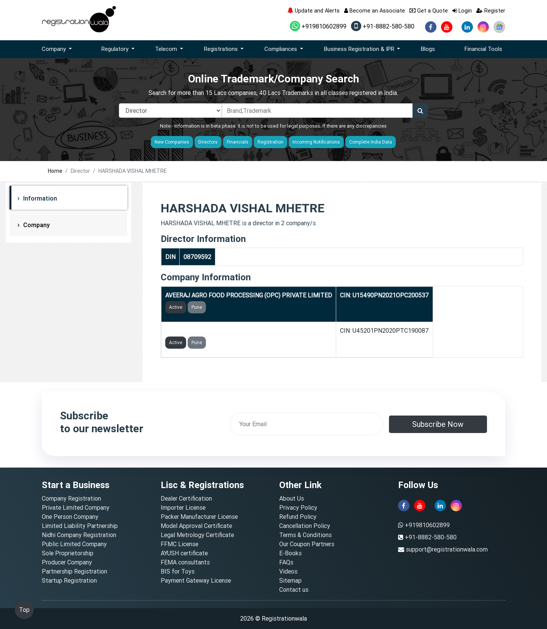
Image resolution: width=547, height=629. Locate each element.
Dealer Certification (186, 498)
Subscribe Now (437, 424)
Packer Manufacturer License (199, 516)
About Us (291, 498)
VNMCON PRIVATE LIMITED (203, 330)
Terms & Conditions (305, 535)
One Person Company (70, 516)
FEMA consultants (185, 562)
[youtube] (446, 27)
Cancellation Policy (304, 525)
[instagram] (483, 27)
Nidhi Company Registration (79, 535)
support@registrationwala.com (447, 549)
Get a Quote (428, 10)
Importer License (183, 507)
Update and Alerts (313, 10)
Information (39, 198)
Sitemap (290, 580)
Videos (288, 571)
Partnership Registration (74, 571)
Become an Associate (374, 10)
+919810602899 (318, 26)
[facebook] (430, 27)
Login (462, 10)
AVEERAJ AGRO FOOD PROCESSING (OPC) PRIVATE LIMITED (248, 295)
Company (36, 225)
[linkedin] (467, 27)
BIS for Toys (177, 571)
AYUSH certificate (184, 553)
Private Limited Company (75, 507)
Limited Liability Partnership (80, 525)
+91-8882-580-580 (382, 26)
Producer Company (67, 562)
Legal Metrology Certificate (197, 535)
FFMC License (179, 544)
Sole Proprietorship (67, 553)
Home (55, 171)
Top (24, 609)
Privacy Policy (298, 507)
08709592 (197, 257)
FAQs (286, 562)
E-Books (290, 553)
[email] (306, 423)
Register (490, 10)
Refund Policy (297, 516)
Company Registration (71, 498)
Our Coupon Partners (306, 544)
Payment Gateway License (196, 580)
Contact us (293, 589)
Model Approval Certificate (196, 525)
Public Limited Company (74, 544)
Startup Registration (69, 580)
